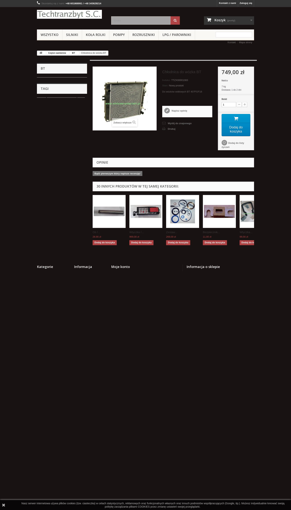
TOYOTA (48, 154)
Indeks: (166, 80)
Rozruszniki (143, 34)
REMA (44, 287)
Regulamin (80, 438)
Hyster (46, 200)
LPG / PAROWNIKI (176, 34)
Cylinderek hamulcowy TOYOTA (57, 375)
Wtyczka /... (136, 232)
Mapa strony (245, 42)
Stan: (165, 85)
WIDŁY (44, 333)
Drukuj (171, 129)
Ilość (224, 99)
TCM (46, 212)
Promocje (79, 409)
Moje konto (120, 403)
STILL (46, 120)
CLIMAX (48, 223)
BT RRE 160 (50, 97)
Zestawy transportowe (53, 321)
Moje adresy (118, 419)
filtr (81, 358)
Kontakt (232, 42)
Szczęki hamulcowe (69, 369)
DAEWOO (49, 241)
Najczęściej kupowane (86, 419)
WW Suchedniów (52, 137)
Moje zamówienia (121, 409)
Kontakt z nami (227, 3)
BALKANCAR (50, 86)
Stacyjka (64, 363)
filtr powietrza (47, 363)
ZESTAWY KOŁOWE (51, 298)
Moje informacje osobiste (125, 424)
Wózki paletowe (49, 269)
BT (73, 53)
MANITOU (49, 235)
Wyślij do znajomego (180, 123)
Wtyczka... (246, 232)
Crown (44, 310)
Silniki (72, 34)
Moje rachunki (119, 414)
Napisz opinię (179, 110)
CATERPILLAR (51, 206)
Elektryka (45, 327)
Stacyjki (45, 304)
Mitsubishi (48, 183)
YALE (46, 114)
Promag (47, 229)
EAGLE (47, 189)
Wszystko (49, 34)
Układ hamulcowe (50, 246)
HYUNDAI (45, 315)
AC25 (46, 172)
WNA (46, 143)
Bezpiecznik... (211, 232)
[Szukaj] (175, 20)
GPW (46, 108)
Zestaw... (171, 232)
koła (41, 369)
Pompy (119, 34)
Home (77, 433)
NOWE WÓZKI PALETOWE (55, 292)
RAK (45, 103)
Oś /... (96, 232)
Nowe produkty (82, 414)
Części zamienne (57, 53)
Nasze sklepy (81, 424)
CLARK (47, 160)
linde (41, 358)
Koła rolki (95, 34)
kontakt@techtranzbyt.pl (214, 429)
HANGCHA (49, 218)
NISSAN (48, 126)
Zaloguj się (246, 3)
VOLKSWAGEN (52, 177)
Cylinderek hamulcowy (62, 358)
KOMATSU (49, 166)
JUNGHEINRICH (52, 149)
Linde (46, 131)
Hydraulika (46, 275)
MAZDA (47, 195)
